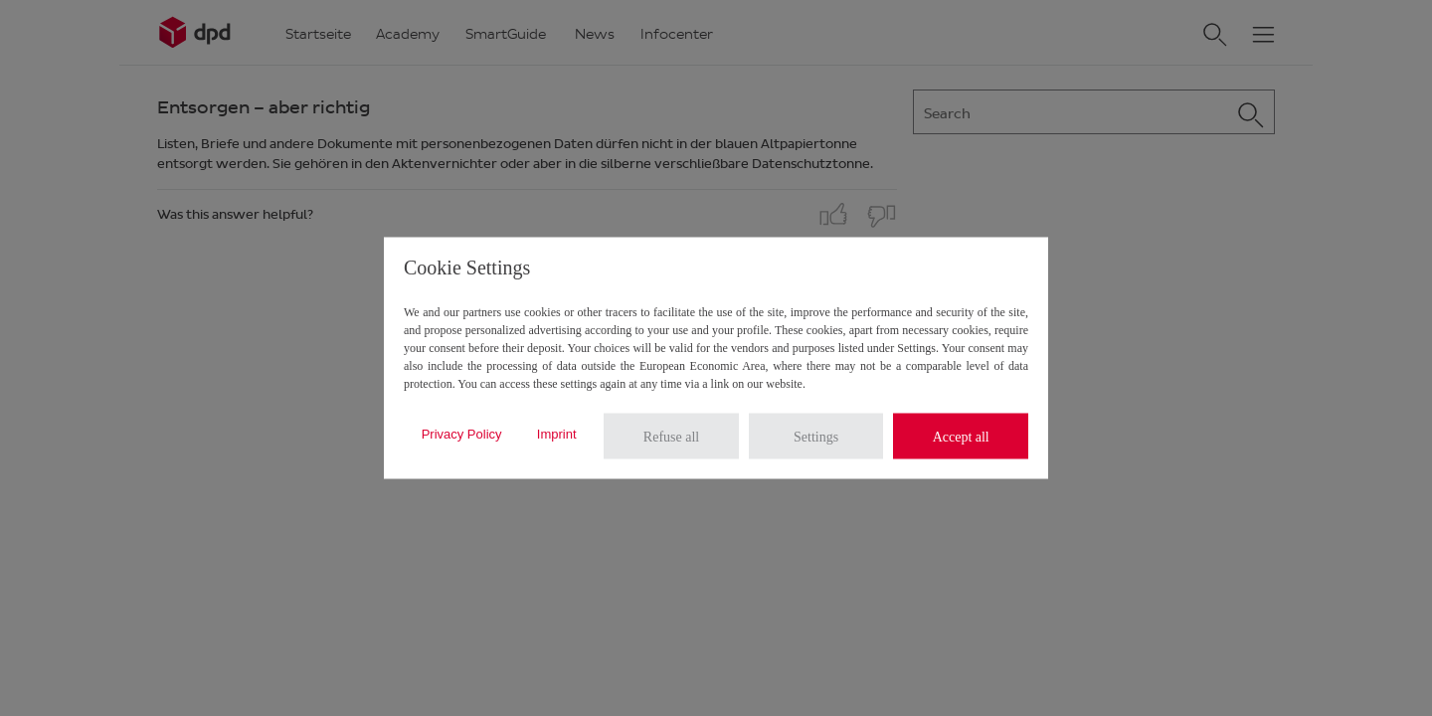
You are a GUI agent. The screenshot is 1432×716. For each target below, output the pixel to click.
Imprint (557, 433)
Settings (816, 436)
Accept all (961, 436)
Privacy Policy (462, 433)
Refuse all (671, 436)
